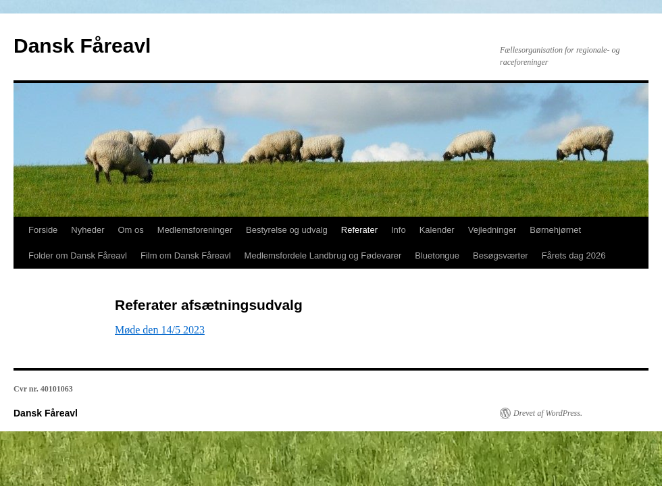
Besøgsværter (500, 255)
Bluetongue (437, 255)
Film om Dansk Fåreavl (186, 255)
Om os (131, 230)
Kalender (437, 230)
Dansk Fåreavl (82, 45)
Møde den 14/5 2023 (160, 329)
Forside (42, 230)
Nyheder (87, 230)
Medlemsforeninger (194, 230)
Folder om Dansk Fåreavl (77, 255)
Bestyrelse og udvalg (287, 230)
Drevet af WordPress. (547, 413)
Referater (359, 230)
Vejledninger (492, 230)
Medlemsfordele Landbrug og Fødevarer (323, 255)
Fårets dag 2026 (574, 255)
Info (398, 230)
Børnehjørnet (555, 230)
